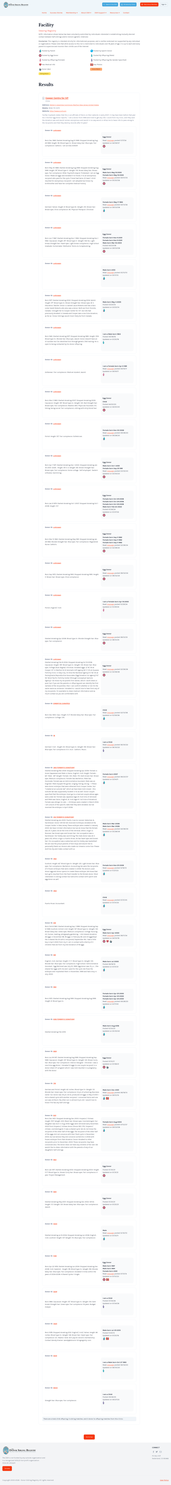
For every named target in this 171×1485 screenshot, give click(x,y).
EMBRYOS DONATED (61, 703)
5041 (55, 1356)
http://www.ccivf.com (58, 111)
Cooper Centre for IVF (56, 98)
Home (44, 13)
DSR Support (100, 13)
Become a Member (149, 4)
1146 (55, 1256)
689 (55, 1051)
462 (55, 859)
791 (54, 1083)
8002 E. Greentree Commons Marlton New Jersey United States (74, 105)
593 (54, 987)
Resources (115, 13)
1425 (55, 1324)
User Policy (164, 1480)
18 (54, 735)
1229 (55, 1292)
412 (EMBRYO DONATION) (63, 817)
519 (54, 923)
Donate (7, 1468)
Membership (72, 13)
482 (55, 891)
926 (54, 1192)
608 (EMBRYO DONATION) (64, 1019)
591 (54, 955)
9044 (55, 1388)
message (110, 140)
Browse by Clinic (128, 4)
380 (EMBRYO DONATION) (64, 768)
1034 (55, 1224)
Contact (126, 13)
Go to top (89, 1437)
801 (54, 1115)
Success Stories (56, 13)
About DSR (86, 13)
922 (54, 1160)
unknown (57, 130)
